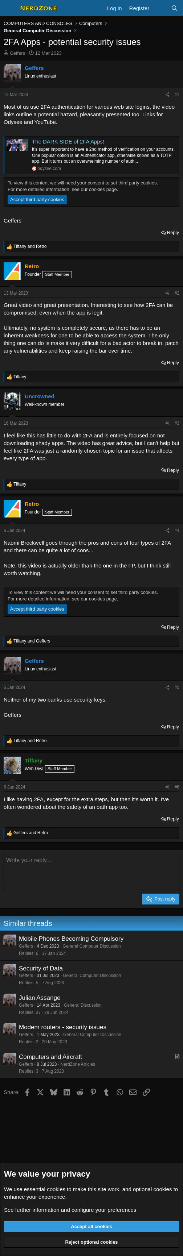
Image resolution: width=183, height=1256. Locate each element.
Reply (173, 232)
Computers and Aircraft (50, 1056)
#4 (177, 530)
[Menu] (10, 8)
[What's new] (160, 8)
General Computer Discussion (92, 946)
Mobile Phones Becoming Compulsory (71, 938)
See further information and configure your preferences (70, 1210)
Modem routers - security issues (62, 1027)
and (29, 246)
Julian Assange (39, 997)
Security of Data (41, 968)
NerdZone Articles (78, 1064)
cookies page (103, 189)
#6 (177, 787)
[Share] (167, 95)
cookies (56, 1189)
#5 (177, 687)
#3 (177, 423)
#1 (177, 94)
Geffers (17, 53)
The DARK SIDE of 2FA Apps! (68, 141)
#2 (177, 293)
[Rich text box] (91, 872)
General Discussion (83, 1005)
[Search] (174, 8)
